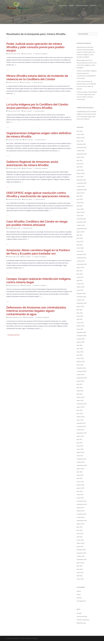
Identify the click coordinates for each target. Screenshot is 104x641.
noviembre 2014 (81, 501)
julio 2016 (79, 472)
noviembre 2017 (81, 426)
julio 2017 (79, 439)
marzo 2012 (80, 579)
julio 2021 (79, 310)
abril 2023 (79, 245)
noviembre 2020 (81, 335)
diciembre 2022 (81, 254)
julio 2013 (79, 527)
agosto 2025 (80, 157)
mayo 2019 (80, 391)
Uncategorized (44, 53)
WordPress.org (81, 623)
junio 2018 (80, 413)
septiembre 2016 (82, 465)
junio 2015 (80, 491)
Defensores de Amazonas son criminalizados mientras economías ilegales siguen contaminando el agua (36, 311)
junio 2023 (80, 238)
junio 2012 (80, 569)
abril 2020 (79, 355)
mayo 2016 (80, 475)
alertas (79, 591)
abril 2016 (79, 478)
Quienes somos (63, 5)
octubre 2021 (81, 300)
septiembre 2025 (82, 154)
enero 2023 (80, 251)
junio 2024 (80, 199)
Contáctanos (93, 5)
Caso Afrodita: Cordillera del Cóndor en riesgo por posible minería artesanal (37, 223)
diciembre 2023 (81, 219)
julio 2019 (79, 384)
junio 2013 (80, 530)
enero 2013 (80, 546)
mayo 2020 (80, 352)
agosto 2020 (80, 342)
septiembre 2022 (82, 264)
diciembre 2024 (81, 180)
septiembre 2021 (82, 303)
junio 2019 (80, 387)
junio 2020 (80, 349)
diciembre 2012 (81, 550)
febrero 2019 (80, 397)
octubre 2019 (81, 374)
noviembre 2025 (81, 147)
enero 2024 (80, 215)
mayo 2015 (80, 494)
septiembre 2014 (82, 504)
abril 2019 (79, 394)
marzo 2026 (80, 134)
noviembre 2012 (81, 553)
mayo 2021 (80, 316)
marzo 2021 (80, 323)
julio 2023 (79, 235)
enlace (79, 594)
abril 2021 (79, 319)
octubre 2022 (81, 261)
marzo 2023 (80, 248)
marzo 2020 (80, 358)
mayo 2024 (80, 202)
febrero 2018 (80, 417)
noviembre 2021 (81, 297)
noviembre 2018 (81, 404)
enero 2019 (80, 400)
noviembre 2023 (81, 222)
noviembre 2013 (81, 514)
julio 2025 (79, 160)
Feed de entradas (82, 616)
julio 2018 (79, 410)
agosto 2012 (80, 563)
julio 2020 (79, 345)
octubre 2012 (81, 556)
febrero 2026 (80, 138)
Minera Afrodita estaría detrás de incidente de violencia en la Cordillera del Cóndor (37, 77)
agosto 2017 (80, 436)
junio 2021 (80, 313)
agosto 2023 (80, 232)
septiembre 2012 (82, 559)
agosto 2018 (80, 407)
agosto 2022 (80, 267)
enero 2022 (80, 290)
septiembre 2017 (82, 433)
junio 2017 (80, 443)
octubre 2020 (81, 339)
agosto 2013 (80, 524)
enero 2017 (80, 456)
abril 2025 (79, 167)
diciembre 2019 (81, 368)
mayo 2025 (80, 164)
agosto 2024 (80, 193)
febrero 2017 (80, 452)
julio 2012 (79, 566)
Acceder (79, 613)
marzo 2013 (80, 540)
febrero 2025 (80, 173)
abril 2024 (79, 206)
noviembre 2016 (81, 459)
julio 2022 (79, 271)
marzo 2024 (80, 209)
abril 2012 (79, 576)
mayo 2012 (80, 572)
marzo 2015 (80, 498)
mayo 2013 (80, 533)
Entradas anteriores (13, 335)
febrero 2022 (80, 287)
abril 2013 (79, 537)
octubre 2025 (81, 151)
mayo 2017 (80, 446)
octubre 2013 (81, 517)
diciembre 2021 (81, 293)
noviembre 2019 (81, 371)
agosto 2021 (80, 306)
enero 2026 (80, 141)
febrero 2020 (80, 361)
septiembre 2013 (82, 520)
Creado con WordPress (13, 638)
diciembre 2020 (81, 332)
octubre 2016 (81, 462)
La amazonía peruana (81, 5)
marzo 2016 (80, 482)
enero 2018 (80, 420)
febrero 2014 (80, 511)
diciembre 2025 (81, 144)
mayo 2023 (80, 241)
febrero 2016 (80, 485)
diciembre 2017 (81, 423)
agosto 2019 (80, 381)
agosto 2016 (80, 469)
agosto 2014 (80, 507)
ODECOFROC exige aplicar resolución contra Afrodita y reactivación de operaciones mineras (37, 194)
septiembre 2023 (82, 228)
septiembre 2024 (82, 190)
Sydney (27, 638)
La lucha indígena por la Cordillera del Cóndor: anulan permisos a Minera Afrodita (37, 106)
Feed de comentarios (83, 620)
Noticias (71, 5)
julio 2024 (79, 196)
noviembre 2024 (81, 183)
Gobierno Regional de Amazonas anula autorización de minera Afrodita (32, 163)
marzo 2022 (80, 284)
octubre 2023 (81, 225)
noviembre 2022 (81, 258)
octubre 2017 (81, 430)
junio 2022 (80, 274)
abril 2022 (79, 280)
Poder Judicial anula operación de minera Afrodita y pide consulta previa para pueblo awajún (35, 47)
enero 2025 (80, 177)
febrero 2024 (80, 212)
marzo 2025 (80, 170)
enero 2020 (80, 365)
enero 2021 (80, 329)
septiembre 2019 (82, 378)
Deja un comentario (27, 53)
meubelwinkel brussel (83, 111)
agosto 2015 (80, 488)
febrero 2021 (80, 326)
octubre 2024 (81, 186)
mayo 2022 (80, 277)
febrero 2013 (80, 543)
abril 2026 (79, 131)
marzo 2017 (80, 449)
